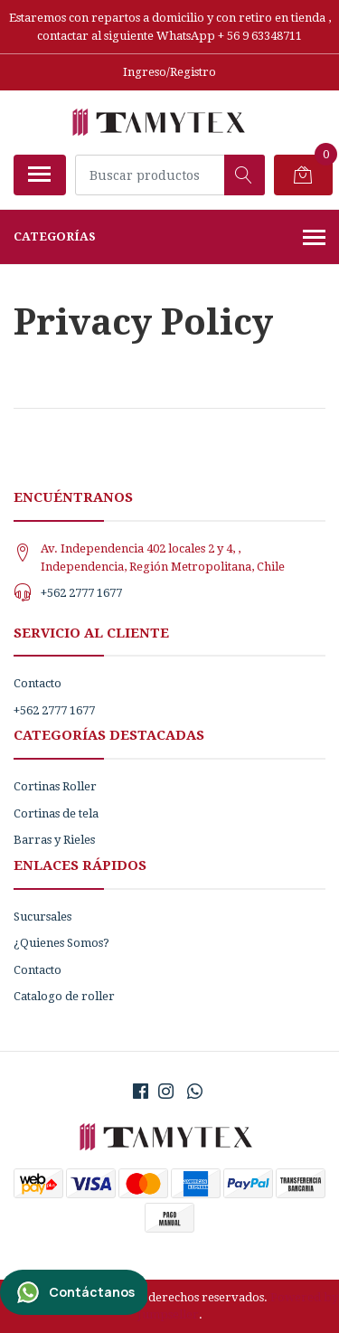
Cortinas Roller (55, 786)
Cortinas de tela (56, 813)
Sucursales (42, 916)
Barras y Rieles (54, 839)
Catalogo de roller (64, 996)
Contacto (37, 683)
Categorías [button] (169, 239)
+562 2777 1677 (81, 593)
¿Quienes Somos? (61, 943)
